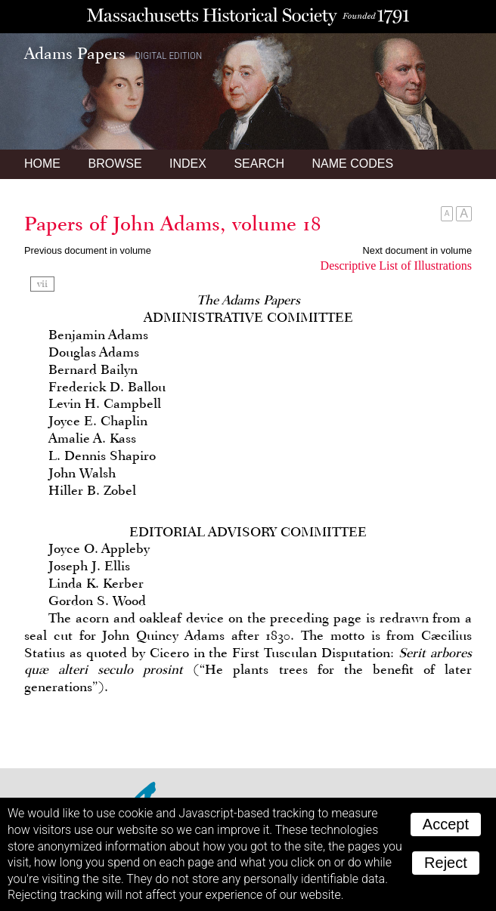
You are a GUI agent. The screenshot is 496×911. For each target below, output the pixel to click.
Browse (114, 163)
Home (42, 163)
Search (259, 163)
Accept (446, 824)
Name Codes (353, 163)
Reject (445, 862)
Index (187, 163)
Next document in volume (417, 250)
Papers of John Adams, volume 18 (172, 224)
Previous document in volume (87, 250)
